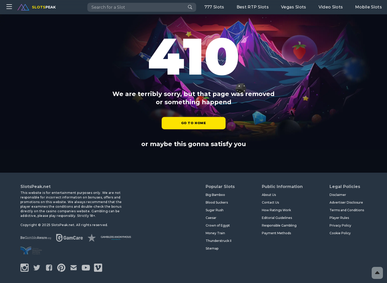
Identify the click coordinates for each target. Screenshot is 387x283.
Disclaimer (338, 195)
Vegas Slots (293, 7)
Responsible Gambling (279, 225)
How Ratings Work (276, 210)
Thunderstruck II (218, 241)
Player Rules (339, 218)
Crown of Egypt (218, 225)
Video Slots (331, 7)
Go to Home (193, 123)
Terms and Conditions (347, 210)
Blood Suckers (217, 202)
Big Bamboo (215, 195)
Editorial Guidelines (277, 218)
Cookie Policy (340, 233)
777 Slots (214, 7)
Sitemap (212, 248)
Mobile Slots (368, 7)
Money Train (215, 233)
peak (36, 7)
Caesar (211, 218)
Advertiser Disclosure (346, 202)
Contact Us (270, 202)
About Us (269, 195)
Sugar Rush (215, 210)
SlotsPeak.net (35, 186)
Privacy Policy (340, 225)
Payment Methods (276, 233)
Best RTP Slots (253, 7)
